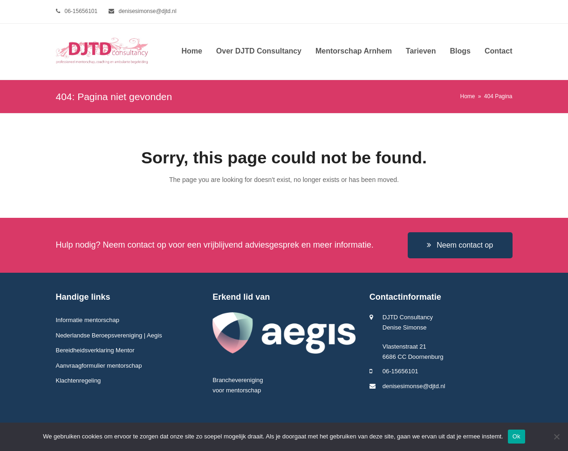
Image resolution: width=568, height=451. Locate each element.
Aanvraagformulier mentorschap (99, 365)
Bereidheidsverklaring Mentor (95, 350)
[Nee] (556, 436)
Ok (516, 436)
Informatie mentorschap (88, 319)
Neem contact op (460, 245)
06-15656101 (81, 11)
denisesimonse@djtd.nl (148, 11)
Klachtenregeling (78, 380)
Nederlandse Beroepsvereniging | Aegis (109, 335)
